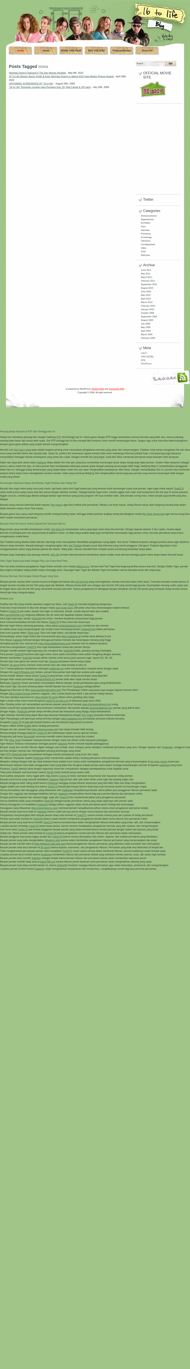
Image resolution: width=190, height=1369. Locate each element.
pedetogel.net (56, 668)
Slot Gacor (19, 449)
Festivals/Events (122, 50)
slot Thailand (75, 545)
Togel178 (178, 488)
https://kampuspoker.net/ (45, 729)
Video (143, 248)
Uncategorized (148, 244)
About (46, 50)
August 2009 (147, 320)
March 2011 (146, 277)
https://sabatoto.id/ (71, 636)
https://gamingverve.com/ (44, 808)
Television (145, 241)
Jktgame (53, 661)
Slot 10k (55, 554)
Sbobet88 (62, 865)
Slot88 (27, 725)
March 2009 (146, 334)
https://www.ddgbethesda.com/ (54, 643)
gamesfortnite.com (15, 615)
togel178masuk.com (24, 672)
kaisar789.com (47, 861)
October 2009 (147, 313)
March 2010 (146, 302)
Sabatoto (17, 640)
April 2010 (146, 298)
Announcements (149, 216)
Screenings (146, 237)
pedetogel (164, 765)
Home (20, 50)
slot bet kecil (81, 581)
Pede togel (33, 632)
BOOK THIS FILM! (71, 50)
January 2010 (147, 309)
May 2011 (145, 273)
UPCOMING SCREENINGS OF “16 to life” (31, 83)
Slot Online (87, 715)
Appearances (147, 219)
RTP (59, 437)
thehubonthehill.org (45, 679)
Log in (144, 353)
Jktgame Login (52, 840)
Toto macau (56, 504)
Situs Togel (15, 740)
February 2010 (148, 306)
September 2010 (149, 284)
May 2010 (145, 295)
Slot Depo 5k (58, 529)
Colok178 (16, 722)
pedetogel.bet (88, 629)
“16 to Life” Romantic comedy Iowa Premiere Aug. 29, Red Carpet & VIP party (50, 87)
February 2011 (148, 281)
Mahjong (41, 462)
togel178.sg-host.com (57, 700)
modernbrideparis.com (70, 625)
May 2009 (145, 327)
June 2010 (146, 291)
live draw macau (158, 761)
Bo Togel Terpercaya (153, 514)
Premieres (146, 233)
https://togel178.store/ (46, 697)
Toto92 (14, 768)
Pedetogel (78, 686)
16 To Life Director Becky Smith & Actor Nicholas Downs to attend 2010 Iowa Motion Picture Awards (61, 76)
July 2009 (145, 323)
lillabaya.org (83, 566)
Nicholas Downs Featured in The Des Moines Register (37, 73)
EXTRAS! (145, 223)
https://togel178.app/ (19, 693)
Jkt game (14, 665)
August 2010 (147, 288)
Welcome (145, 255)
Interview (145, 230)
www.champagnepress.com (96, 704)
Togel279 (31, 647)
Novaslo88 (29, 736)
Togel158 (36, 618)
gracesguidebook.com (100, 708)
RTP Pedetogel (14, 754)
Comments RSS (116, 389)
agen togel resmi (64, 607)
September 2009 (149, 316)
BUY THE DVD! (96, 50)
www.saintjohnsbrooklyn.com (46, 690)
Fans (143, 226)
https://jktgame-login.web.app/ (50, 843)
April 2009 (146, 331)
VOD (143, 251)
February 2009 (148, 338)
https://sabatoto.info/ (71, 718)
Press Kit (147, 50)
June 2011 (146, 270)
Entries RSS (98, 389)
